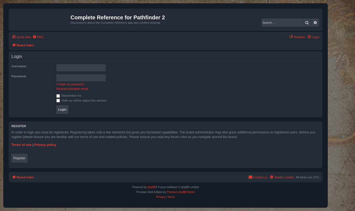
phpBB (151, 187)
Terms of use (21, 145)
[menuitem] (37, 37)
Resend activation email (72, 88)
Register (19, 158)
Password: (19, 76)
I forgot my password (70, 84)
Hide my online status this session (81, 100)
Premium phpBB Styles (181, 192)
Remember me (68, 95)
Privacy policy (45, 145)
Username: (19, 66)
